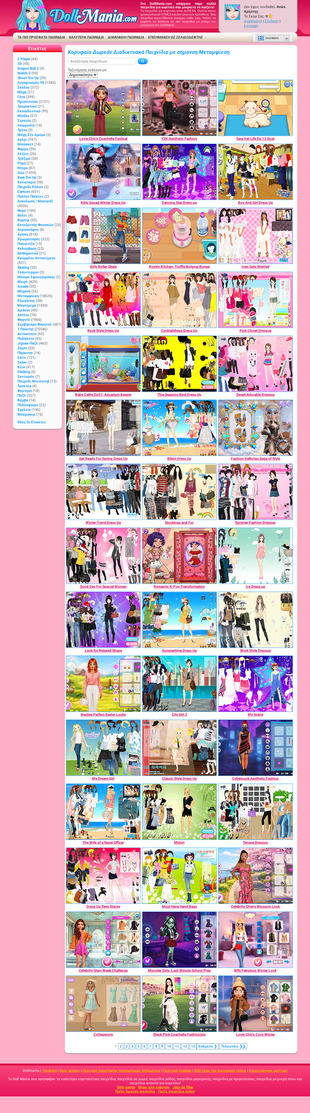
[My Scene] (255, 684)
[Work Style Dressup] (255, 620)
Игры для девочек (154, 1087)
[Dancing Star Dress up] (179, 172)
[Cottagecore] (103, 1004)
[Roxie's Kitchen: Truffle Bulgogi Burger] (179, 236)
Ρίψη (21, 163)
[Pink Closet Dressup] (255, 300)
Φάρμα (22, 149)
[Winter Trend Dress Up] (103, 492)
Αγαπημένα (253, 21)
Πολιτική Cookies (177, 1071)
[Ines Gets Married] (255, 236)
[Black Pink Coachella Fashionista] (179, 1004)
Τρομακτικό (27, 106)
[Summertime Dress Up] (179, 620)
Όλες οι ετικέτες (31, 422)
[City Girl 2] (179, 684)
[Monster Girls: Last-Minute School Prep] (179, 940)
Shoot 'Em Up (28, 78)
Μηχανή (23, 291)
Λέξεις (23, 154)
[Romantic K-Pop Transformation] (179, 556)
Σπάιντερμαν (28, 272)
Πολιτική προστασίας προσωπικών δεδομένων (121, 1071)
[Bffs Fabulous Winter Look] (255, 940)
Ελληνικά (268, 38)
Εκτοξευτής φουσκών (35, 225)
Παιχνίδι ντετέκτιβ (33, 381)
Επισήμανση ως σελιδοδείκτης (175, 37)
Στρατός (24, 120)
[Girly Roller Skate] (103, 236)
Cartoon (23, 192)
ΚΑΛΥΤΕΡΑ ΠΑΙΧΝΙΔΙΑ (86, 37)
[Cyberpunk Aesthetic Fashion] (255, 748)
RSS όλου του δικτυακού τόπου (220, 1071)
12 (185, 1046)
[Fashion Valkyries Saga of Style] (255, 428)
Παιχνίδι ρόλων (30, 187)
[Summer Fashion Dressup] (255, 492)
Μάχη (22, 92)
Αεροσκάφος (28, 230)
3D (19, 64)
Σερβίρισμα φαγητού (34, 324)
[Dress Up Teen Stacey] (103, 876)
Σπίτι (21, 357)
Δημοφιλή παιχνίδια (126, 37)
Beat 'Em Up (26, 177)
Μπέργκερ (26, 414)
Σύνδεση (272, 21)
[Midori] (179, 812)
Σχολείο (24, 410)
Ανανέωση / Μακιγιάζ (35, 201)
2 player (23, 59)
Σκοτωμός (25, 376)
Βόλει (22, 215)
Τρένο (22, 130)
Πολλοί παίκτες (30, 196)
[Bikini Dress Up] (179, 428)
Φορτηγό (24, 391)
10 (169, 1046)
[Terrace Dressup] (255, 812)
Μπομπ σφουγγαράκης (36, 277)
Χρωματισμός (28, 239)
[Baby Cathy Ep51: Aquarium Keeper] (103, 364)
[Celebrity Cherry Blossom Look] (255, 876)
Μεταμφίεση (28, 296)
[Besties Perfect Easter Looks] (103, 684)
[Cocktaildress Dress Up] (179, 300)
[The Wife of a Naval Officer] (103, 812)
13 (193, 1046)
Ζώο (21, 173)
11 (177, 1046)
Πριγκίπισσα (27, 102)
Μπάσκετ (25, 144)
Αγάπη (22, 234)
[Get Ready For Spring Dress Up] (103, 428)
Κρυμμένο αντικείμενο (36, 258)
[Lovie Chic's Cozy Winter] (255, 1004)
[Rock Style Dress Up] (103, 300)
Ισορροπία (26, 125)
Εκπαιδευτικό (29, 111)
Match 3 (23, 73)
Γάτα (21, 97)
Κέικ (21, 367)
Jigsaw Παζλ (27, 343)
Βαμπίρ (23, 220)
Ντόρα (22, 168)
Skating (23, 267)
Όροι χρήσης (70, 1071)
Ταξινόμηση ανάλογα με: (87, 70)
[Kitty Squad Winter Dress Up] (103, 172)
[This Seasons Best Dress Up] (179, 364)
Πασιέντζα (26, 244)
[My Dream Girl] (103, 748)
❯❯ (233, 1046)
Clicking (23, 372)
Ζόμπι (22, 348)
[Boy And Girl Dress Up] (255, 172)
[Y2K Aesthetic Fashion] (179, 108)
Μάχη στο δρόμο (31, 135)
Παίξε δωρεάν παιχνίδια (135, 1091)
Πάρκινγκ (25, 353)
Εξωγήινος (26, 301)
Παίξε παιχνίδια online (176, 1091)
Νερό (21, 211)
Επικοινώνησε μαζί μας (268, 1071)
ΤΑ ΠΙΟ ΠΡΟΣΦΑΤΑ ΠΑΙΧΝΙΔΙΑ (41, 37)
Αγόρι (22, 139)
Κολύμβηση (26, 248)
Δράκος (23, 310)
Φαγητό (23, 320)
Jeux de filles (183, 1087)
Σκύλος (23, 87)
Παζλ (21, 395)
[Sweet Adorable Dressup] (255, 364)
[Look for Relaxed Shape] (103, 620)
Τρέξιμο (23, 158)
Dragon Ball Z (28, 68)
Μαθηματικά (27, 253)
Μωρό (22, 282)
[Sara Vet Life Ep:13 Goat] (255, 108)
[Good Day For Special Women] (103, 556)
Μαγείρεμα (26, 305)
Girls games (126, 1087)
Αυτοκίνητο (27, 334)
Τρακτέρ (24, 386)
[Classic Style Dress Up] (179, 748)
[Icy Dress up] (255, 556)
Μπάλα (23, 116)
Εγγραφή (251, 26)
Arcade (22, 286)
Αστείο (23, 315)
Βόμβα (22, 400)
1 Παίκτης (25, 329)
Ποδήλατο (25, 339)
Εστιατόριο (26, 182)
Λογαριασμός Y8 (30, 83)
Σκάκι (22, 362)
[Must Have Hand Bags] (179, 876)
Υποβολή (49, 1071)
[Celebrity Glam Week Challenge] (103, 940)
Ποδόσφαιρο (27, 405)
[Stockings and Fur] (179, 492)
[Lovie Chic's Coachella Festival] (103, 108)
